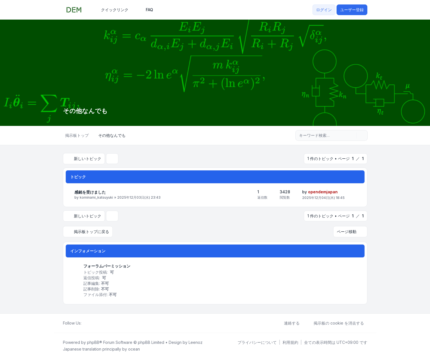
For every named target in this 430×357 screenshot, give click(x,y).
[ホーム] (85, 321)
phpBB (93, 340)
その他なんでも (87, 111)
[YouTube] (94, 321)
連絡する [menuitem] (288, 321)
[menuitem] (112, 10)
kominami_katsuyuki (96, 197)
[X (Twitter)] (89, 321)
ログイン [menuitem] (324, 9)
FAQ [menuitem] (145, 9)
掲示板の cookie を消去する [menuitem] (335, 321)
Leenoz (196, 340)
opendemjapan (323, 191)
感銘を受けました (90, 191)
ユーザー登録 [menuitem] (352, 9)
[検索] (351, 135)
